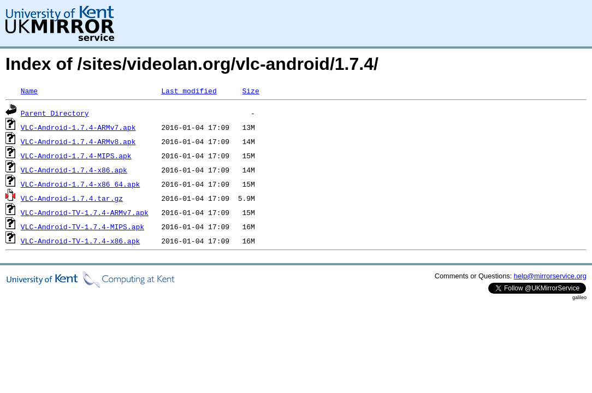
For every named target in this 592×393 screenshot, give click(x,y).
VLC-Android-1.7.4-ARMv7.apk (78, 127)
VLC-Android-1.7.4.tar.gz (72, 198)
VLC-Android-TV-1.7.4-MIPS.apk (82, 226)
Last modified (188, 91)
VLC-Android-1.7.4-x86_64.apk (80, 184)
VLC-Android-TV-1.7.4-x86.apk (80, 241)
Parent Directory (55, 113)
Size (250, 91)
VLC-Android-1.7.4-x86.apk (74, 170)
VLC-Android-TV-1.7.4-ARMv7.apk (85, 212)
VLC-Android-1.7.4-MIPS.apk (76, 155)
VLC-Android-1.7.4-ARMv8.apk (78, 141)
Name (29, 91)
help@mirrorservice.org (550, 276)
